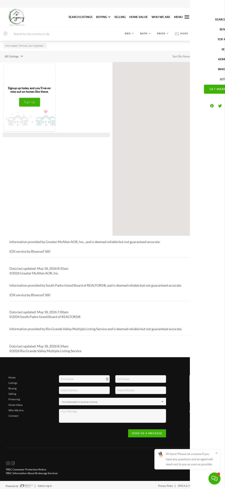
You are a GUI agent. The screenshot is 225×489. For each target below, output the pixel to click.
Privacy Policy (165, 484)
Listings (12, 381)
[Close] (216, 452)
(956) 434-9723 (199, 427)
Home (11, 375)
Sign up (29, 100)
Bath (145, 33)
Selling (12, 392)
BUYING (103, 17)
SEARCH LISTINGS (80, 17)
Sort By (177, 54)
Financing (14, 397)
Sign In (210, 4)
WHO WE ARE (161, 17)
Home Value (15, 403)
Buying (12, 386)
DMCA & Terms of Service (192, 484)
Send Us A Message (147, 431)
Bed (129, 33)
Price (163, 33)
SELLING (120, 17)
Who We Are (15, 408)
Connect (13, 414)
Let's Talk (204, 17)
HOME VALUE (138, 17)
